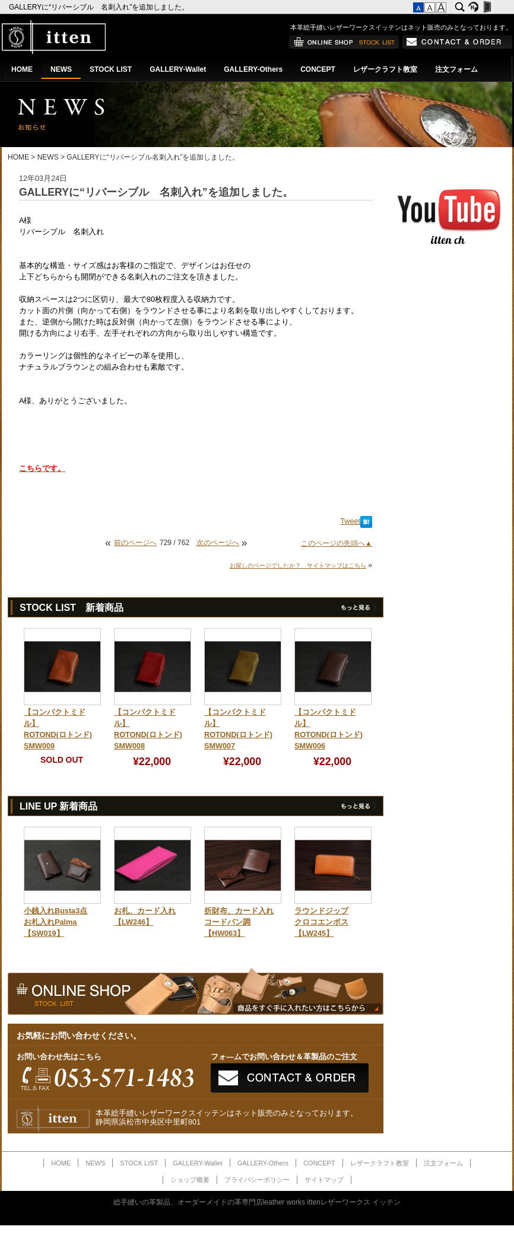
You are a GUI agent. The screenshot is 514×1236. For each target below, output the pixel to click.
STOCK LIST (111, 69)
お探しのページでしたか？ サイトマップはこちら (298, 565)
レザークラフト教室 (385, 69)
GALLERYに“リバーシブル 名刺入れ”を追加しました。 (100, 7)
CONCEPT (317, 69)
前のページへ (135, 543)
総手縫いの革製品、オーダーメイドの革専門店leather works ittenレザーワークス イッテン (257, 1202)
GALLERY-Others (253, 69)
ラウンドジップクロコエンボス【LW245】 (321, 922)
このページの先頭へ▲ (336, 543)
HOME (22, 69)
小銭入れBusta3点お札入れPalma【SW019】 (55, 922)
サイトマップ (324, 1179)
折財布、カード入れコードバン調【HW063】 (239, 922)
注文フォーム (456, 69)
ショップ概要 (190, 1179)
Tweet (350, 521)
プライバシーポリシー (257, 1179)
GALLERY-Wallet (178, 69)
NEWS (61, 69)
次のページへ (217, 543)
